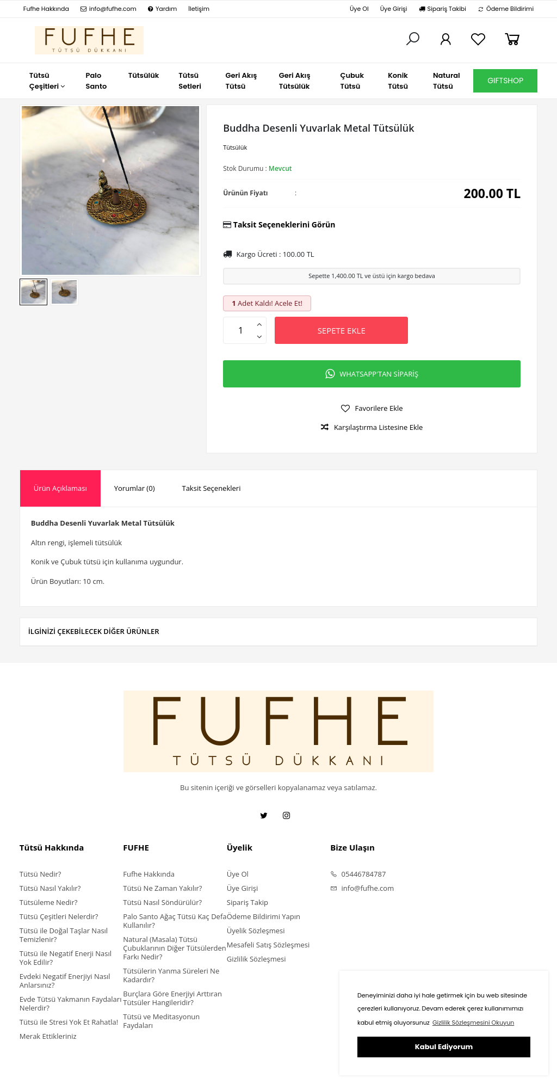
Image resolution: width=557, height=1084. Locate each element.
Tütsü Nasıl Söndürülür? (162, 902)
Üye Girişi (393, 8)
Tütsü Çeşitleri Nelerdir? (59, 916)
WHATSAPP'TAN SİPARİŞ (371, 373)
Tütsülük (235, 147)
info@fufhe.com (109, 8)
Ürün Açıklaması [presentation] (60, 488)
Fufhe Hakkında (46, 8)
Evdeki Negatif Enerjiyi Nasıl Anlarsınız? (65, 980)
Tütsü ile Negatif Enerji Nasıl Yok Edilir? (66, 957)
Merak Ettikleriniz (48, 1036)
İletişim (198, 8)
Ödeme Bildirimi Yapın (263, 916)
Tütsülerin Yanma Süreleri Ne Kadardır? (171, 975)
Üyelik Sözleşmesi (256, 930)
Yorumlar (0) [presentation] (134, 488)
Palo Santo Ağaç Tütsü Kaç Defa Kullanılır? (174, 920)
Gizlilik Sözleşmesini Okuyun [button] (473, 1022)
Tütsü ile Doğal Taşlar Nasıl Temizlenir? (64, 935)
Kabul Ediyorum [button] (444, 1047)
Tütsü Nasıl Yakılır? (50, 888)
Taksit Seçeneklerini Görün (284, 224)
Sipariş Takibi (442, 8)
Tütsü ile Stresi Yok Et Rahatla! (69, 1022)
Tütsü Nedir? (40, 874)
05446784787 (358, 874)
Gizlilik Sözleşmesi (256, 958)
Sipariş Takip (247, 902)
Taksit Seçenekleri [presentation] (211, 488)
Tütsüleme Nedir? (48, 902)
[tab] (60, 488)
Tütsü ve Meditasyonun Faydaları (161, 1021)
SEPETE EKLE (342, 330)
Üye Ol (359, 8)
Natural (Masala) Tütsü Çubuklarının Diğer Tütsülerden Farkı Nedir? (174, 948)
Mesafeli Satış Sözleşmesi (268, 944)
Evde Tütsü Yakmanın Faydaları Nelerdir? (71, 1003)
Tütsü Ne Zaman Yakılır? (162, 888)
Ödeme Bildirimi (506, 8)
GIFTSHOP (505, 80)
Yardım (162, 8)
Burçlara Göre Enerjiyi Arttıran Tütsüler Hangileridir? (172, 998)
